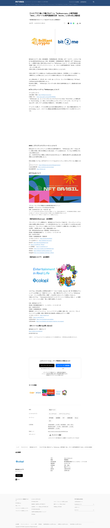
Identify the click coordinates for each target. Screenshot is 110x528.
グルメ (70, 4)
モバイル (28, 4)
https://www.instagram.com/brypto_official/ (44, 252)
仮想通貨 (58, 417)
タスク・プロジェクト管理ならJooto (61, 501)
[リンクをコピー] (80, 23)
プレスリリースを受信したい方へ (22, 508)
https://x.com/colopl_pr (38, 317)
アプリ (32, 4)
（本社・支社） (70, 424)
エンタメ (37, 4)
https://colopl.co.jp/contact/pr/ (36, 331)
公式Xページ (77, 507)
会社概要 (17, 524)
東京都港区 (63, 424)
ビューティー (44, 4)
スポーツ (75, 4)
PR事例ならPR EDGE (58, 506)
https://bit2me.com (41, 169)
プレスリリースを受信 (74, 2)
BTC (50, 420)
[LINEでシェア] (73, 23)
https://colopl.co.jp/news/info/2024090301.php (58, 431)
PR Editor (33, 514)
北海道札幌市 (51, 424)
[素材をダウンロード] (77, 23)
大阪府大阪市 (65, 426)
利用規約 (40, 524)
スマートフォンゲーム (64, 413)
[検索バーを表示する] (94, 2)
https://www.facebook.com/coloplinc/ (45, 319)
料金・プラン (18, 505)
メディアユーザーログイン (46, 365)
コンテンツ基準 (34, 524)
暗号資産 (51, 417)
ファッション (51, 4)
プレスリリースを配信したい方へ (22, 510)
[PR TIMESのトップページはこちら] (31, 2)
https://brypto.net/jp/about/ (46, 238)
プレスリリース (24, 447)
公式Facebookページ (79, 501)
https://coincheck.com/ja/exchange (46, 167)
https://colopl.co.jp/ (44, 315)
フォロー (19, 475)
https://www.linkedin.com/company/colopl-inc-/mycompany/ (50, 321)
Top (16, 4)
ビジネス (66, 4)
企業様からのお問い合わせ (63, 524)
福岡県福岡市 (51, 428)
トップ (17, 447)
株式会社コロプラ (33, 447)
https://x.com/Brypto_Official (37, 244)
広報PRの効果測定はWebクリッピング (39, 511)
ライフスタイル (59, 4)
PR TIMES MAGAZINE (36, 509)
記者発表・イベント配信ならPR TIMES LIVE (40, 506)
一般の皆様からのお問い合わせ (75, 524)
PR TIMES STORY (35, 501)
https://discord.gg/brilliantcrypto (41, 242)
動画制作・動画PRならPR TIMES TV (38, 504)
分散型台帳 (69, 417)
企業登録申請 (83, 2)
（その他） (57, 424)
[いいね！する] (64, 23)
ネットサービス (53, 413)
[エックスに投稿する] (68, 23)
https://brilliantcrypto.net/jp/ (44, 94)
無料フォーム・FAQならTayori (59, 504)
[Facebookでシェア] (71, 23)
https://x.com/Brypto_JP (41, 246)
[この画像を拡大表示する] (35, 393)
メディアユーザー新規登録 (63, 365)
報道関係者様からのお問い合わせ (49, 524)
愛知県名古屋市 (51, 426)
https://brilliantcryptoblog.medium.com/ (43, 250)
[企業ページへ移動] (19, 462)
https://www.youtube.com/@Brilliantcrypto (44, 248)
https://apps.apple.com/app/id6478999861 (46, 96)
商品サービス (52, 409)
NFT (64, 417)
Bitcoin (76, 417)
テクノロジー (21, 4)
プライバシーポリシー (25, 524)
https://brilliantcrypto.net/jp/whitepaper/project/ (50, 165)
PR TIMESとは (18, 503)
